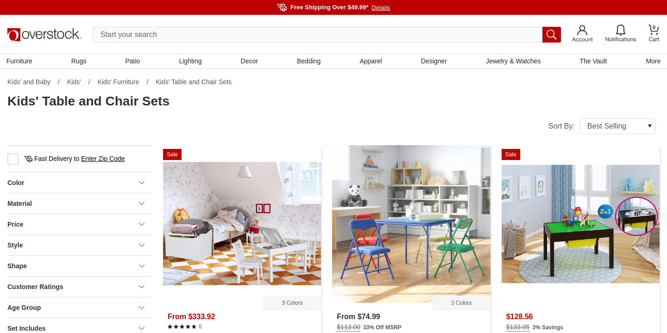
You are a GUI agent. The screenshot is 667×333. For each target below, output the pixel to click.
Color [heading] (76, 183)
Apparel (370, 61)
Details (380, 7)
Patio (133, 61)
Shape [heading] (76, 267)
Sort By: (602, 127)
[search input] (327, 35)
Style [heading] (76, 246)
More (652, 61)
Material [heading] (76, 204)
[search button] (551, 35)
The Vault (592, 61)
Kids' (74, 82)
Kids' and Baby (28, 82)
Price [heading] (76, 225)
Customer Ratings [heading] (76, 287)
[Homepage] (44, 34)
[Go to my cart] (654, 34)
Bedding (309, 61)
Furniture (20, 61)
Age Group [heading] (76, 308)
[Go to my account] (582, 34)
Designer (434, 61)
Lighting (190, 61)
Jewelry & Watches (512, 61)
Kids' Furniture (118, 82)
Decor (249, 61)
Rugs (80, 61)
